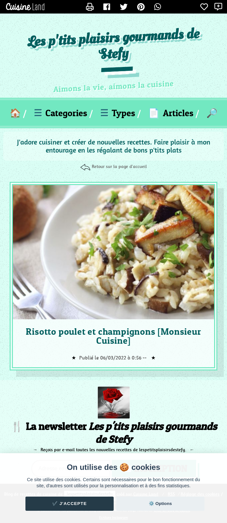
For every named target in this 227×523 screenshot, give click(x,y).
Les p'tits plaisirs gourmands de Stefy (113, 45)
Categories (60, 112)
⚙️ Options (160, 503)
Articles (171, 112)
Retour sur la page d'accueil (119, 166)
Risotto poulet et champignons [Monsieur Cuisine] (113, 336)
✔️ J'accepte (69, 503)
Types (117, 112)
